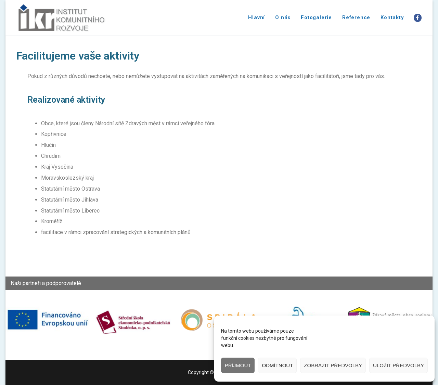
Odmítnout (277, 365)
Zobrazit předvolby (333, 365)
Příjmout (238, 365)
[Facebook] (418, 18)
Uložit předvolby (398, 365)
